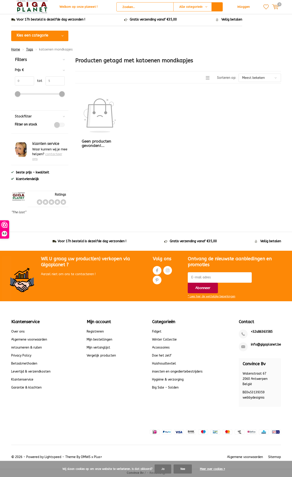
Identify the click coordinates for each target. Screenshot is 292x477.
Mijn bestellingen (99, 340)
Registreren (95, 332)
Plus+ (98, 457)
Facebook (157, 269)
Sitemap (274, 457)
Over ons (18, 332)
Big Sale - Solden (165, 388)
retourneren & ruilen (26, 348)
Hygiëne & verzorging (168, 380)
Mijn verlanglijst (98, 348)
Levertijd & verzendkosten (31, 372)
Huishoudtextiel (164, 364)
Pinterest (157, 279)
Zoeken (217, 6)
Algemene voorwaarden (29, 340)
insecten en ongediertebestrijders (177, 372)
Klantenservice (22, 380)
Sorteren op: (226, 78)
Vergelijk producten (101, 356)
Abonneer (202, 288)
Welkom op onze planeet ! (78, 6)
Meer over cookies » (212, 469)
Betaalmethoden (24, 364)
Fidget (156, 332)
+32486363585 (262, 332)
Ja (162, 469)
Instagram (167, 269)
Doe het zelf (161, 356)
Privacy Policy (21, 356)
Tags (29, 50)
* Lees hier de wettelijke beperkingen (211, 296)
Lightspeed (53, 457)
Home (15, 50)
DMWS (86, 457)
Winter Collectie (164, 340)
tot (38, 81)
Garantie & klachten (26, 388)
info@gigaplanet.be (266, 345)
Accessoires (161, 348)
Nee (182, 469)
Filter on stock (40, 125)
